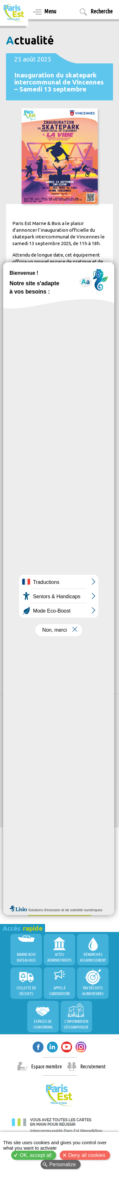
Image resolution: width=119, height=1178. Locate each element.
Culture (17, 610)
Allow (61, 760)
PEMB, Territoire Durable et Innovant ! (50, 791)
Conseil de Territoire (30, 891)
